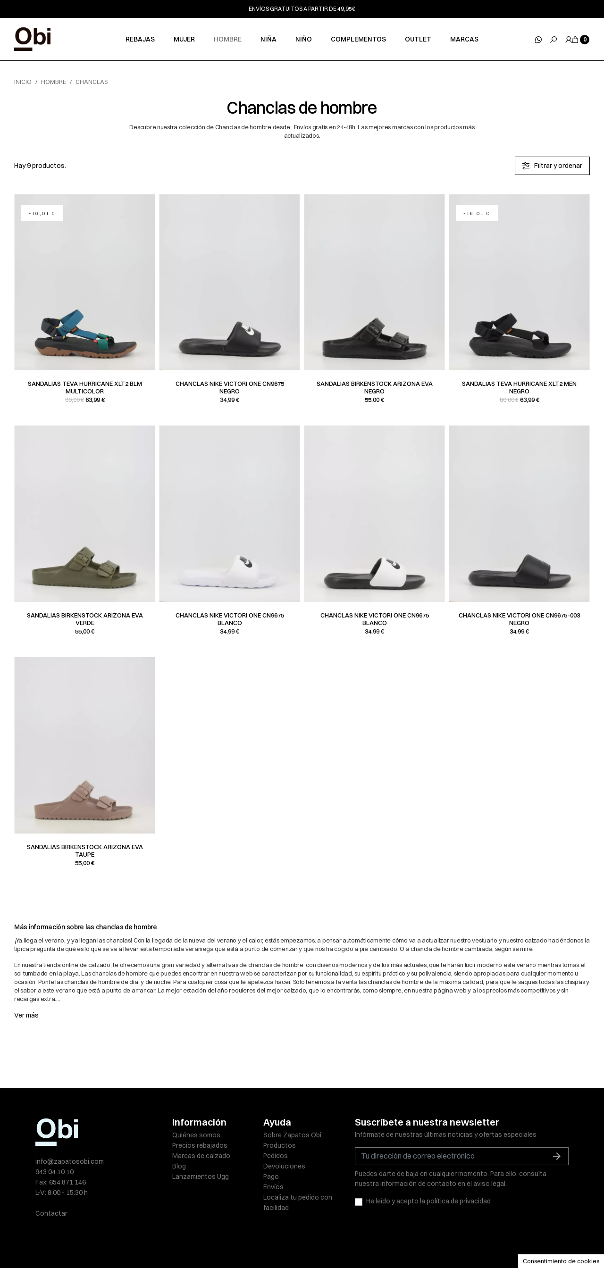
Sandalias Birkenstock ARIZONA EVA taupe (85, 850)
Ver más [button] (26, 1015)
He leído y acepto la (428, 1201)
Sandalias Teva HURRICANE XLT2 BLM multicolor (85, 387)
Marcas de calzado (201, 1155)
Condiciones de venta (385, 1240)
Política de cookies (315, 1240)
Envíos (273, 1187)
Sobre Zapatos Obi (292, 1135)
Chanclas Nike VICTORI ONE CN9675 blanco (230, 618)
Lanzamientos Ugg (200, 1176)
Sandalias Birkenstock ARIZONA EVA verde (85, 618)
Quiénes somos (196, 1135)
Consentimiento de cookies (561, 1261)
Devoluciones (284, 1166)
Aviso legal (188, 1240)
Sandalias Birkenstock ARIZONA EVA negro (375, 387)
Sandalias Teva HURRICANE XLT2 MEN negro (519, 387)
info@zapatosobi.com (69, 1161)
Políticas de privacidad (246, 1240)
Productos (279, 1145)
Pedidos (275, 1155)
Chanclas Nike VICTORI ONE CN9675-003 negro (519, 618)
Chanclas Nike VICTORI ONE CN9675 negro (230, 387)
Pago (271, 1176)
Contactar (51, 1213)
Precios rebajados (199, 1145)
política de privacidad (459, 1201)
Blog (179, 1166)
